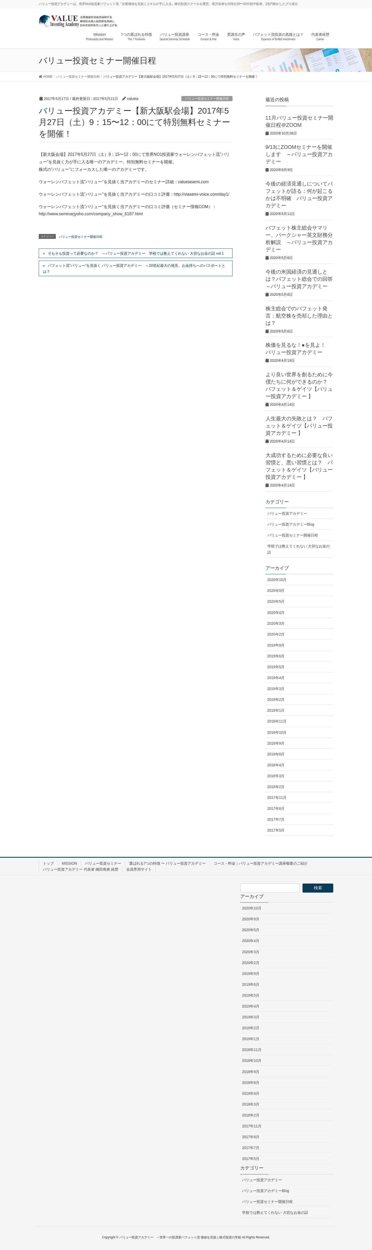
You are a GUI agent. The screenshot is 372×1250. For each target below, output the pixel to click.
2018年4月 (276, 765)
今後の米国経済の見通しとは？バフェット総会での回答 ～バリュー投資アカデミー (299, 279)
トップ (48, 863)
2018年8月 (276, 754)
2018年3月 (276, 776)
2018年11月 (277, 721)
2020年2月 (276, 634)
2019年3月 (276, 689)
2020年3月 (276, 623)
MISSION (69, 863)
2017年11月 (277, 798)
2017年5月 (276, 830)
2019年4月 (276, 678)
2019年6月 (276, 656)
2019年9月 (276, 645)
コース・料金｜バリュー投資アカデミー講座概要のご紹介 (261, 863)
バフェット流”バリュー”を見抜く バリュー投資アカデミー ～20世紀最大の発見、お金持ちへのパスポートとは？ (134, 268)
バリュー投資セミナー (103, 863)
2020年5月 (276, 601)
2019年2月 (276, 699)
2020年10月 (277, 580)
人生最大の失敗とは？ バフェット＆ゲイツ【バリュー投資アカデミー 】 (299, 426)
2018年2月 (276, 787)
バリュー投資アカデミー (287, 513)
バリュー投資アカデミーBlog (290, 524)
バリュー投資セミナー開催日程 (207, 98)
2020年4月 (276, 613)
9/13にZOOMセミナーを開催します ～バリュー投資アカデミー (299, 154)
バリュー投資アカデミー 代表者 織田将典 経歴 (80, 869)
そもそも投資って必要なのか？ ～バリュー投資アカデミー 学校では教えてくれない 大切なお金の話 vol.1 (136, 253)
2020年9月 (276, 591)
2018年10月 (277, 732)
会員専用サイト (139, 869)
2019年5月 (276, 667)
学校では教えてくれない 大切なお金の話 (298, 549)
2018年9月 (276, 743)
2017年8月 (276, 808)
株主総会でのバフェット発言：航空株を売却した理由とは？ (299, 316)
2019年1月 (276, 710)
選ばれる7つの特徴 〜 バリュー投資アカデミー (167, 863)
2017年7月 (276, 819)
